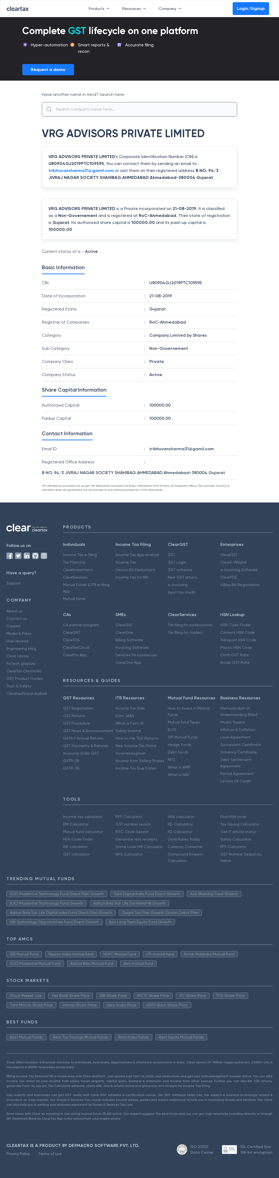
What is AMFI (179, 767)
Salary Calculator (235, 839)
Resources (135, 8)
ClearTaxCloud (76, 647)
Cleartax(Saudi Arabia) (26, 693)
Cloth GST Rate (234, 655)
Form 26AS (125, 716)
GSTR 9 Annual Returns (83, 738)
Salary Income (128, 731)
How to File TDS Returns (137, 738)
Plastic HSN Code (236, 647)
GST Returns (74, 716)
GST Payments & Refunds (86, 746)
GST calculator (76, 854)
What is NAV (178, 774)
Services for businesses (136, 655)
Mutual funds (74, 598)
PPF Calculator (129, 817)
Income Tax (126, 562)
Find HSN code (233, 817)
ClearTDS (228, 577)
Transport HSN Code (238, 640)
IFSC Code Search (132, 832)
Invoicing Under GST (81, 753)
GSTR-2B (71, 761)
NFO (171, 759)
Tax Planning (74, 562)
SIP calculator (75, 847)
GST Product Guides (24, 678)
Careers (13, 626)
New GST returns (183, 577)
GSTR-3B (71, 768)
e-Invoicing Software (239, 570)
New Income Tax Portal (136, 746)
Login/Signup (251, 8)
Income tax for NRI (132, 577)
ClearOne (124, 632)
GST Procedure (76, 723)
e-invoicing (178, 585)
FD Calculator (180, 832)
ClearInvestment (78, 570)
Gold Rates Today (184, 839)
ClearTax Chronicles (24, 671)
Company (171, 8)
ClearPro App (75, 655)
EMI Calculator (75, 824)
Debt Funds (178, 752)
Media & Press (19, 633)
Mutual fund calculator (83, 832)
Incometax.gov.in (131, 753)
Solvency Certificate (238, 752)
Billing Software (129, 640)
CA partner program (81, 625)
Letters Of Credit (235, 781)
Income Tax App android (137, 555)
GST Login (177, 562)
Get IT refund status (238, 832)
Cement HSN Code (237, 632)
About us (14, 611)
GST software (180, 570)
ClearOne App (128, 662)
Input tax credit (181, 592)
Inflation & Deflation (237, 729)
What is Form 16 (129, 723)
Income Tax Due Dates (136, 768)
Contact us (16, 618)
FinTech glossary (20, 663)
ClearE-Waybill (233, 562)
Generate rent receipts (136, 839)
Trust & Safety (18, 686)
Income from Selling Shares (140, 761)
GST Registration (78, 708)
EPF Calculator (233, 847)
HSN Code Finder (235, 625)
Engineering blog (21, 648)
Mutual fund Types (184, 722)
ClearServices (75, 577)
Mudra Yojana (232, 722)
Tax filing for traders (185, 632)
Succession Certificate (240, 744)
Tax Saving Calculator (239, 824)
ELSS (172, 729)
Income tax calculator (82, 817)
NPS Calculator (129, 854)
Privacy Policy (18, 1153)
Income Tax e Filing (80, 555)
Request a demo (48, 69)
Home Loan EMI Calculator (139, 847)
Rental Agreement (237, 773)
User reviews (17, 641)
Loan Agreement (235, 737)
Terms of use (50, 1153)
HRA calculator (181, 817)
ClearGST (228, 555)
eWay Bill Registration (239, 585)
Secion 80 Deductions (135, 570)
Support (13, 583)
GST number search (133, 824)
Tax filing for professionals (190, 625)
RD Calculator (180, 824)
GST (171, 555)
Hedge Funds (179, 744)
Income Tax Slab (130, 708)
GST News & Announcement (88, 731)
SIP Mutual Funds (183, 737)
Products (100, 8)
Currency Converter (185, 847)
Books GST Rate (235, 662)
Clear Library (17, 656)
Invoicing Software (132, 647)
